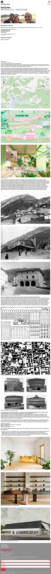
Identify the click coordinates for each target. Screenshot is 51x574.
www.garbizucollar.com (5, 30)
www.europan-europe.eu (6, 550)
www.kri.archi (3, 32)
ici (5, 34)
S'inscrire (3, 569)
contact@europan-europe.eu (6, 549)
